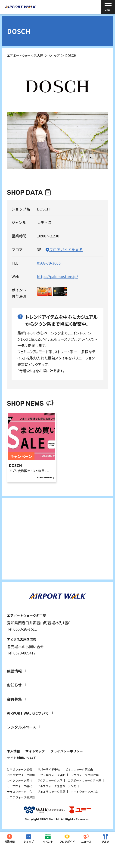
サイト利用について (21, 757)
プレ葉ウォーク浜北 (52, 775)
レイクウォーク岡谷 (19, 780)
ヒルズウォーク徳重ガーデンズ (56, 786)
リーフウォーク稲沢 (19, 786)
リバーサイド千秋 (48, 769)
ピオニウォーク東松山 (79, 769)
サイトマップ (35, 751)
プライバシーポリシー (66, 751)
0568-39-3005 (49, 263)
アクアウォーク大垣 (49, 780)
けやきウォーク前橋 (19, 769)
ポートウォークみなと (85, 791)
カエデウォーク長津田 (21, 797)
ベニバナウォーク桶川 (21, 775)
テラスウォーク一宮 (19, 791)
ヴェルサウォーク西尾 (51, 791)
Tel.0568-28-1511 (22, 629)
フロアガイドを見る (66, 249)
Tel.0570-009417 (21, 653)
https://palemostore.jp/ (57, 276)
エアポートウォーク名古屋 (84, 780)
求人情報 (13, 751)
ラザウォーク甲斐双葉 (85, 775)
